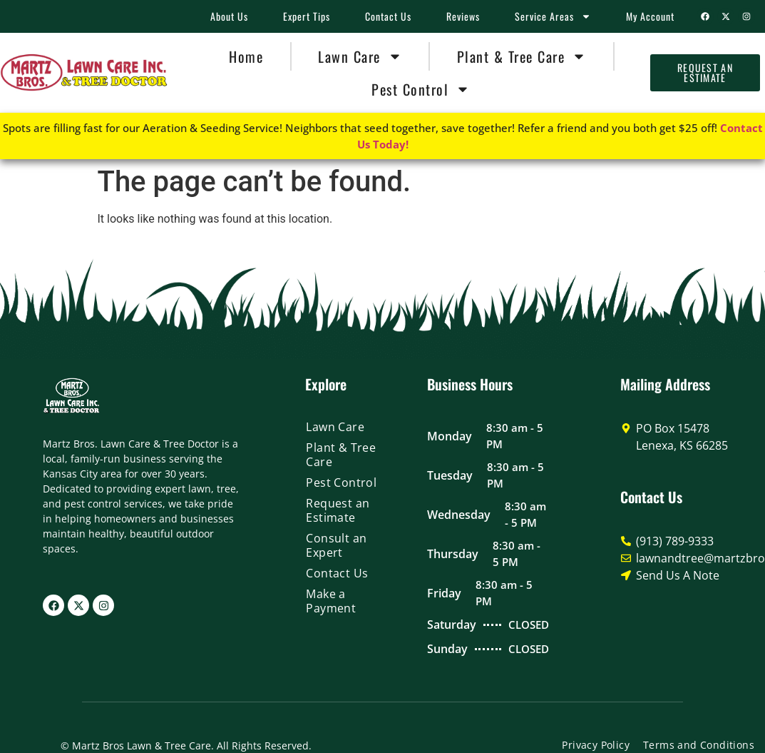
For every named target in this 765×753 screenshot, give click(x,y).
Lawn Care (360, 56)
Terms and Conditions (698, 745)
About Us (229, 16)
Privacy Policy (596, 745)
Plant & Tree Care (522, 56)
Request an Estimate (337, 510)
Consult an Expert (336, 545)
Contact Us (388, 16)
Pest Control (420, 89)
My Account (650, 16)
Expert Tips (306, 16)
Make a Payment (331, 601)
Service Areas (553, 16)
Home (246, 56)
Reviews (463, 16)
